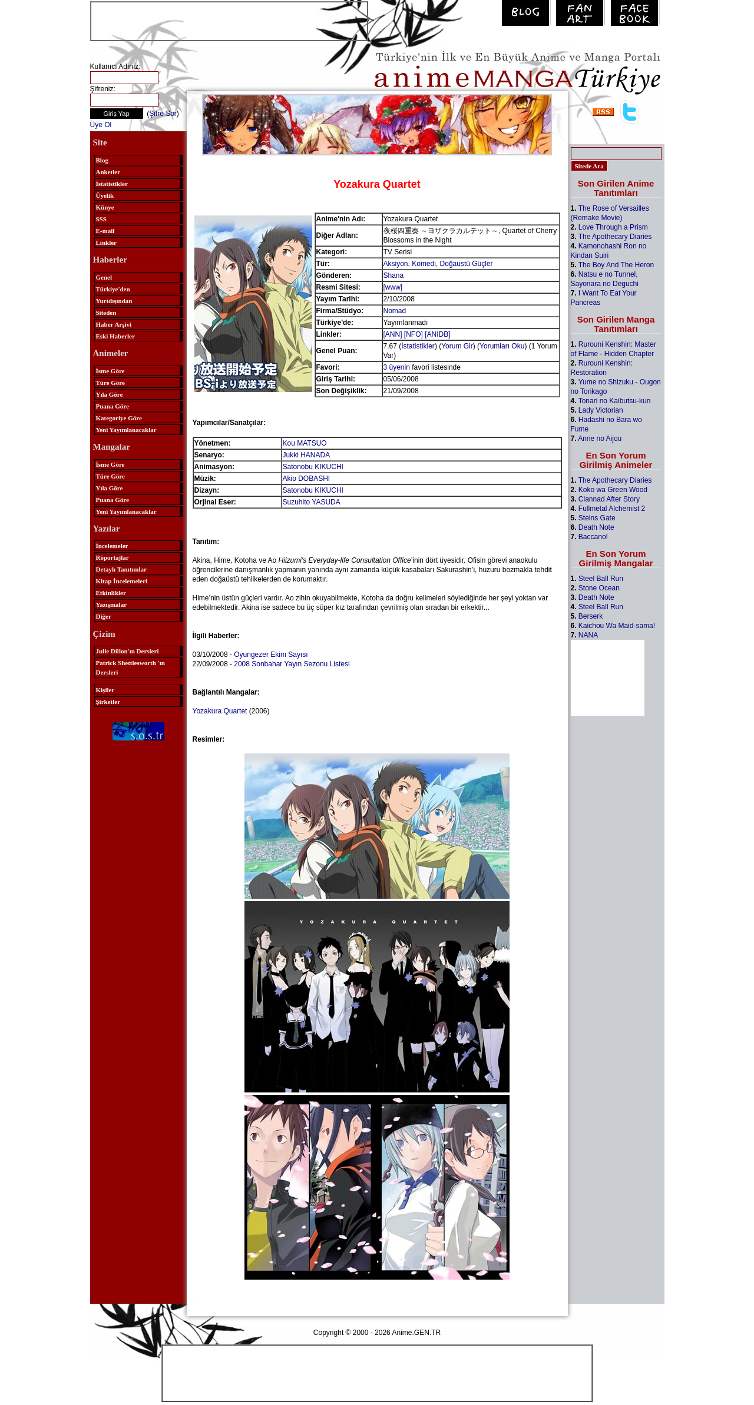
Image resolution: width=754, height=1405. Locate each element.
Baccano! (593, 537)
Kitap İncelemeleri (122, 580)
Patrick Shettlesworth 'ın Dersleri (130, 667)
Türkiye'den (113, 289)
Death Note (596, 527)
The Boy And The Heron (616, 265)
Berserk (590, 616)
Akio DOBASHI (306, 478)
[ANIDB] (437, 334)
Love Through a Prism (613, 227)
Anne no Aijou (599, 438)
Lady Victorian (600, 410)
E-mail (105, 230)
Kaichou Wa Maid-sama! (616, 626)
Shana (393, 275)
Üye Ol (101, 125)
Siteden (106, 312)
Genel (104, 277)
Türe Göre (110, 382)
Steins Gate (597, 518)
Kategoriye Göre (119, 417)
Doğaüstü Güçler (466, 264)
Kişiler (105, 689)
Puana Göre (112, 406)
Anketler (108, 171)
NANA (588, 635)
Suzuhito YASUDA (311, 502)
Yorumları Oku (501, 346)
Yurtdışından (114, 300)
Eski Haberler (115, 336)
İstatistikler (112, 183)
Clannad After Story (609, 499)
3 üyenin (396, 367)
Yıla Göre (109, 394)
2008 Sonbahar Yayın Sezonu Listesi (291, 664)
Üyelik (105, 195)
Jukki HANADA (306, 455)
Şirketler (108, 701)
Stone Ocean (599, 588)
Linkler (106, 242)
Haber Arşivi (114, 324)
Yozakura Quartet (220, 711)
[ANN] (392, 334)
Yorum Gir (457, 346)
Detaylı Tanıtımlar (121, 569)
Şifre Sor (163, 113)
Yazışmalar (111, 604)
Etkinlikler (111, 592)
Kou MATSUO (305, 443)
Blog (102, 160)
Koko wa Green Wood (612, 490)
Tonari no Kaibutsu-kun (614, 401)
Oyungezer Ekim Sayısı (270, 654)
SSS (101, 218)
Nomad (394, 311)
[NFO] (413, 334)
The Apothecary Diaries (615, 236)
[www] (393, 287)
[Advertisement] (229, 20)
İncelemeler (112, 545)
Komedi (424, 264)
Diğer (103, 616)
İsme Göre (110, 370)
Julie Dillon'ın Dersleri (127, 651)
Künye (105, 207)
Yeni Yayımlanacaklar (126, 429)
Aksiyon (395, 264)
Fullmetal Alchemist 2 (611, 508)
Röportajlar (112, 557)
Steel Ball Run (600, 578)
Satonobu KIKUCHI (313, 467)
